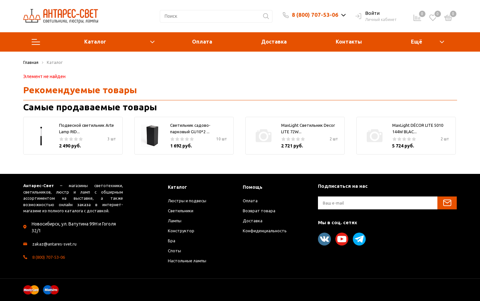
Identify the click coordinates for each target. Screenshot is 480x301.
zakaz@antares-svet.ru (55, 243)
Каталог (93, 42)
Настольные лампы (188, 260)
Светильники (182, 210)
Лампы (175, 220)
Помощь (253, 187)
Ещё (416, 42)
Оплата (202, 42)
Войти (367, 13)
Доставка (274, 42)
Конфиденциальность (267, 230)
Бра (172, 240)
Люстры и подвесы (188, 200)
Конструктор (181, 230)
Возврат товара (259, 210)
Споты (175, 250)
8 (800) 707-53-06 (315, 15)
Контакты (349, 42)
